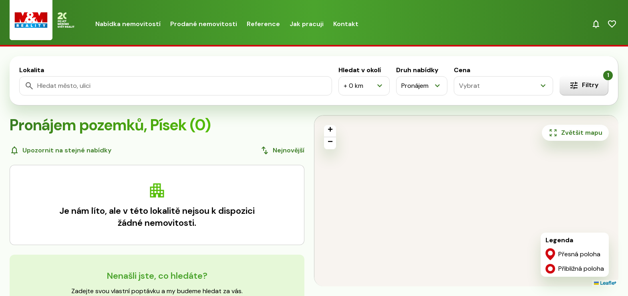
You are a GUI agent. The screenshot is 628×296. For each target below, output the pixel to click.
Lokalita (31, 70)
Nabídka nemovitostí (128, 24)
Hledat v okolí (359, 70)
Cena (462, 70)
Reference (263, 24)
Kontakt (345, 24)
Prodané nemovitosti (203, 24)
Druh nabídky (417, 70)
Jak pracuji (307, 24)
